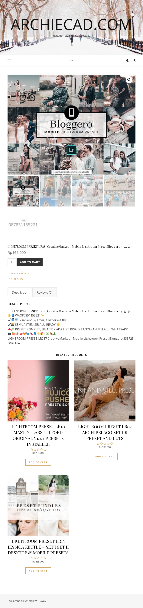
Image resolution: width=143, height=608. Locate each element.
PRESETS (24, 273)
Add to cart (30, 262)
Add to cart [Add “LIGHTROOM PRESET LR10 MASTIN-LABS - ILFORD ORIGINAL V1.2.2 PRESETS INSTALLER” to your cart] (38, 462)
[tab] (20, 292)
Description (20, 292)
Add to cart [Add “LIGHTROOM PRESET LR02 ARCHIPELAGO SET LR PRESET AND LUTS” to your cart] (104, 456)
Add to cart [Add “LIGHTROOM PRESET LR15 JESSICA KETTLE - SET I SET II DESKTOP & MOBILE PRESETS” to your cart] (38, 570)
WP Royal (39, 601)
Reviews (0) (44, 292)
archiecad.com (71, 24)
